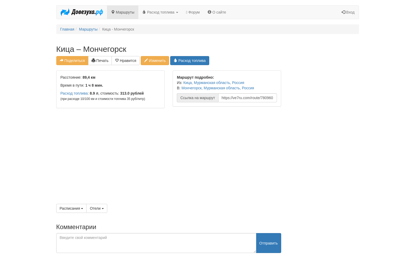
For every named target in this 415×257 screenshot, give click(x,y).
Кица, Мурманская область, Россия (213, 83)
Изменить (155, 60)
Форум (193, 12)
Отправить (268, 243)
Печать (100, 60)
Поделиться (72, 60)
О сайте (217, 12)
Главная (67, 29)
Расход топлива (160, 12)
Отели (97, 208)
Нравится (125, 60)
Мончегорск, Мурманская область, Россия (217, 88)
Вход (348, 12)
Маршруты (122, 12)
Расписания (71, 208)
